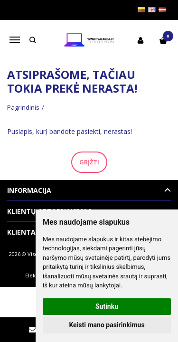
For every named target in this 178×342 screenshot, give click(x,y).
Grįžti (89, 162)
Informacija (29, 190)
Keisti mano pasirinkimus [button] (106, 325)
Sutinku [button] (106, 306)
